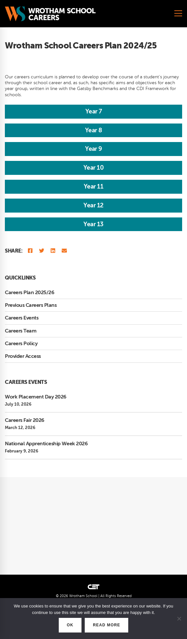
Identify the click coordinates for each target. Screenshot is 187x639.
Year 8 (93, 130)
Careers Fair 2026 (24, 420)
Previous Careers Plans (30, 305)
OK (70, 625)
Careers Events (21, 318)
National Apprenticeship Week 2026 (46, 444)
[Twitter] (41, 251)
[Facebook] (30, 251)
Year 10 (93, 167)
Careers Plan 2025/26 (29, 292)
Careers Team (20, 331)
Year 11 (93, 186)
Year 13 (93, 224)
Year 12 (93, 205)
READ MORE (106, 625)
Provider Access (23, 356)
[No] (179, 618)
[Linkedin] (53, 251)
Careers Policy (21, 343)
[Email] (64, 251)
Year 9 (93, 148)
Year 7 (93, 111)
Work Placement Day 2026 (36, 397)
